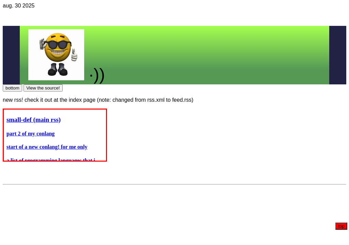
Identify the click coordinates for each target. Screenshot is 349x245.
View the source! (43, 88)
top (341, 226)
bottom (12, 88)
